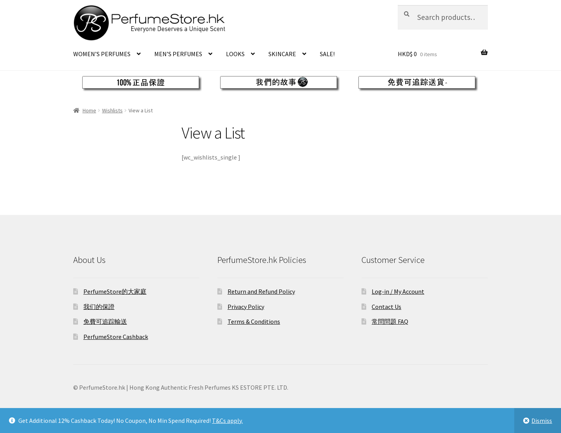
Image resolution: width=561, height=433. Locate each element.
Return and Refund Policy (261, 291)
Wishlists (112, 110)
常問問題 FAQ (390, 321)
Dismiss (541, 420)
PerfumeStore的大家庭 (114, 291)
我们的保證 (99, 307)
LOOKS (235, 54)
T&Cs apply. (227, 420)
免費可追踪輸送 (105, 321)
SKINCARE (282, 54)
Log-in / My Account (398, 291)
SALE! (327, 54)
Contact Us (386, 307)
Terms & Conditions (254, 321)
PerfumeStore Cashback (115, 337)
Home (89, 110)
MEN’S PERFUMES (178, 54)
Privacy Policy (246, 307)
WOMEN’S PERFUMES (102, 54)
